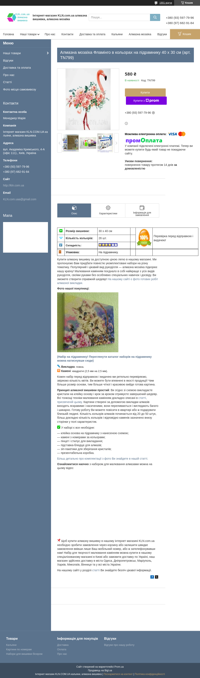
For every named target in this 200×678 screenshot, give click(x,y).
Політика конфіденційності (150, 674)
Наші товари (28, 34)
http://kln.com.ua (13, 185)
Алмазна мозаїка (140, 34)
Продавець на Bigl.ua (100, 670)
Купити (145, 92)
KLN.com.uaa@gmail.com (19, 199)
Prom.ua (119, 666)
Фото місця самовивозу (19, 89)
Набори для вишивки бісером (24, 653)
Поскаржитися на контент (118, 674)
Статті (7, 82)
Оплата (61, 649)
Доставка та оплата (92, 34)
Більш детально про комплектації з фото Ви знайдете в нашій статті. (102, 458)
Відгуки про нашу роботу (119, 644)
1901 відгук (165, 2)
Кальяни (117, 34)
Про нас (50, 34)
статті (96, 570)
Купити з (146, 100)
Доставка (63, 644)
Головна (8, 34)
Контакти (67, 34)
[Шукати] (155, 17)
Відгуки (162, 34)
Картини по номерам (19, 649)
